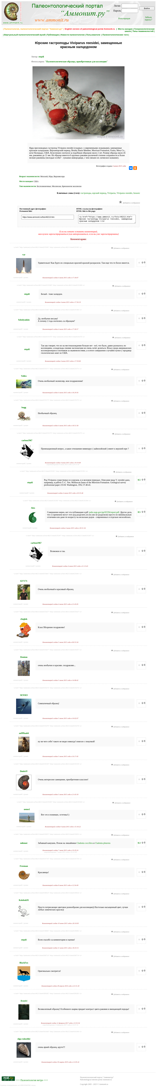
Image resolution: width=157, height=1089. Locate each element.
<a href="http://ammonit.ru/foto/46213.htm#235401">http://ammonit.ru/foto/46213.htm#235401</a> (47, 575)
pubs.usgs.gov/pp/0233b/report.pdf (104, 514)
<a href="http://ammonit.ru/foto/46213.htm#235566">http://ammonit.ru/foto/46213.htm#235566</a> (50, 803)
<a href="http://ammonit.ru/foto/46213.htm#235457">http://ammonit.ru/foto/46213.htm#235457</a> (47, 651)
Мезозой (44, 176)
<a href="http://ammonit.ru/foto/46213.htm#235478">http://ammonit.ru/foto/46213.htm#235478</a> (47, 727)
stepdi (41, 57)
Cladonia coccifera (85, 844)
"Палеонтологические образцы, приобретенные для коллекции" (76, 61)
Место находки (26, 181)
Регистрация (124, 18)
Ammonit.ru (103, 1086)
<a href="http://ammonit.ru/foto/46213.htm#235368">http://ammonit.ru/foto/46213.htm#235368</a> (50, 286)
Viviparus (111, 193)
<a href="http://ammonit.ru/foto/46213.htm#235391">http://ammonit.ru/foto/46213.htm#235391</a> (53, 472)
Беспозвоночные (44, 186)
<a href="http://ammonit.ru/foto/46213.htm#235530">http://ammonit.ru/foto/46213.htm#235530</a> (47, 765)
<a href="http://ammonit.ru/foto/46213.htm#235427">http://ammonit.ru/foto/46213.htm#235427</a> (47, 613)
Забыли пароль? (148, 18)
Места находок (125, 29)
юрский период (99, 193)
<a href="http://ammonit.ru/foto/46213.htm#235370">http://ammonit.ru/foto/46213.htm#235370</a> (50, 338)
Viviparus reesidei (124, 193)
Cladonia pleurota (102, 844)
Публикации (53, 35)
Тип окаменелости (27, 186)
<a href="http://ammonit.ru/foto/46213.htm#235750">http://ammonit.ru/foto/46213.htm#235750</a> (47, 860)
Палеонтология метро (31, 1081)
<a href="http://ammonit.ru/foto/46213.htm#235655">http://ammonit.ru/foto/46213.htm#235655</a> (47, 835)
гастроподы (86, 193)
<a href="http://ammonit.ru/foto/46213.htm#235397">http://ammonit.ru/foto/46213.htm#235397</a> (60, 537)
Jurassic (136, 193)
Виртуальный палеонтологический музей (24, 35)
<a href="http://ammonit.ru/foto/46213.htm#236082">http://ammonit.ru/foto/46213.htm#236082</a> (47, 932)
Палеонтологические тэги (115, 35)
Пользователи (93, 35)
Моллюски (56, 186)
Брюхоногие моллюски (72, 186)
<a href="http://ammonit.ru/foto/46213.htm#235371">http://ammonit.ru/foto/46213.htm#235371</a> (47, 370)
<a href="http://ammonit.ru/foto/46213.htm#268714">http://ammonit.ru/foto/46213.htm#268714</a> (47, 957)
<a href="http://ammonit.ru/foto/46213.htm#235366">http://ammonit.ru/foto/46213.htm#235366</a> (47, 311)
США (36, 181)
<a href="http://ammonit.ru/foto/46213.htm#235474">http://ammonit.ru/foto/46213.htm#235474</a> (47, 689)
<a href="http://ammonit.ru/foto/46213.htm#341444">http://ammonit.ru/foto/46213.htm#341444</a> (47, 1033)
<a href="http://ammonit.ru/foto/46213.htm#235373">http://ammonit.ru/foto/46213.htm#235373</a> (47, 401)
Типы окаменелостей (142, 31)
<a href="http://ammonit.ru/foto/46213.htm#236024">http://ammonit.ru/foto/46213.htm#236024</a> (47, 894)
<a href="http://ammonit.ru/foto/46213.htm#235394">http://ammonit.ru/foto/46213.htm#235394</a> (57, 502)
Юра (51, 176)
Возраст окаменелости (29, 176)
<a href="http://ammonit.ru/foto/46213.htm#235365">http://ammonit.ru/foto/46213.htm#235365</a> (47, 249)
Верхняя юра (59, 176)
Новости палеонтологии (72, 35)
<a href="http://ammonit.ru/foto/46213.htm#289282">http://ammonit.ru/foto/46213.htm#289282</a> (47, 995)
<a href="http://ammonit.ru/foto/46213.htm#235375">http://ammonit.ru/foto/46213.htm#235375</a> (50, 434)
